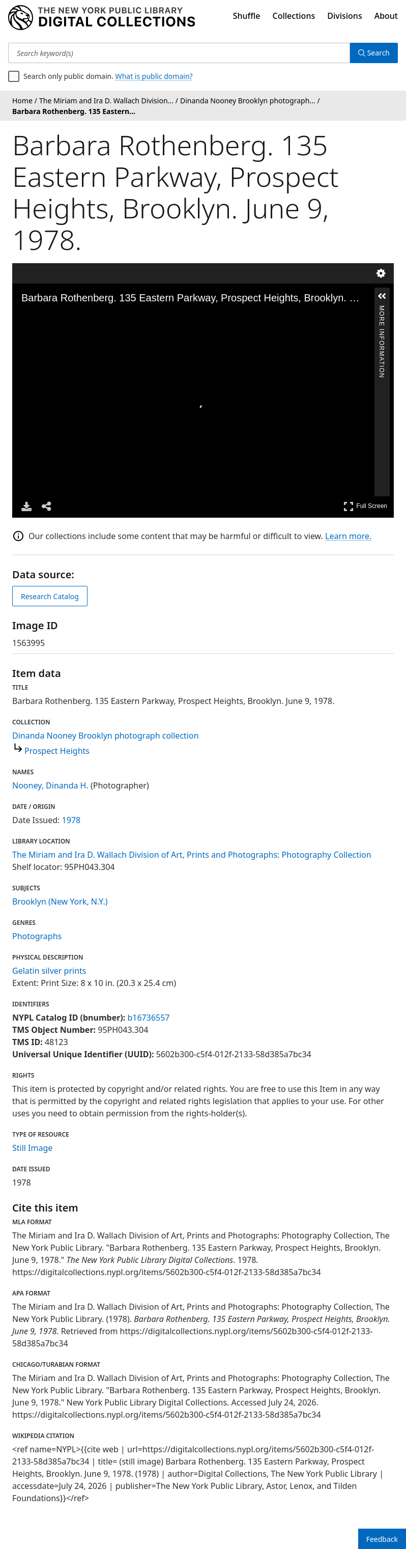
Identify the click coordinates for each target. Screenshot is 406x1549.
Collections (294, 15)
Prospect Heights (57, 750)
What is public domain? (154, 76)
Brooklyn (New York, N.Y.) (60, 901)
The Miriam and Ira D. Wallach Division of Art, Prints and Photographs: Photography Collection (191, 854)
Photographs (37, 936)
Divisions (344, 15)
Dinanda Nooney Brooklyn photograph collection (105, 735)
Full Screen (365, 506)
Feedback (382, 1539)
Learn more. (348, 536)
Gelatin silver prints (49, 970)
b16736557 (148, 1017)
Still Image (32, 1147)
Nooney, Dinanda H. (50, 785)
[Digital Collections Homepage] (101, 18)
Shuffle (246, 15)
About (386, 15)
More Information (381, 309)
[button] (382, 296)
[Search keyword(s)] (179, 53)
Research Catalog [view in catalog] (50, 596)
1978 (71, 820)
